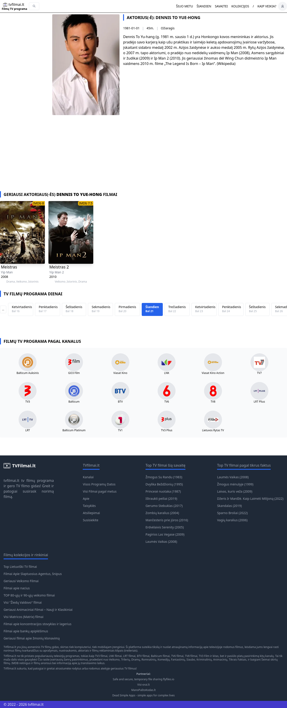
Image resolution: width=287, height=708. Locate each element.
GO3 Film (74, 373)
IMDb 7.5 (85, 203)
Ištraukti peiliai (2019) (161, 498)
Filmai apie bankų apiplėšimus (26, 631)
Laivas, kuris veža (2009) (234, 491)
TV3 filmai (101, 656)
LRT (27, 430)
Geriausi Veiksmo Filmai (21, 581)
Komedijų (164, 659)
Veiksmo (21, 281)
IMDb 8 (38, 203)
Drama (10, 281)
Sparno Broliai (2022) (232, 513)
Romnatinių (148, 659)
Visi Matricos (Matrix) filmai (23, 617)
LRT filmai (129, 656)
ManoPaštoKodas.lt (143, 690)
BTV (120, 401)
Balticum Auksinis (28, 373)
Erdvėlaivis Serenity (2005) (165, 527)
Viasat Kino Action (213, 373)
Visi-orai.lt (143, 685)
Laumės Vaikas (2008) (161, 541)
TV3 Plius (166, 430)
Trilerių (125, 659)
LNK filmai (115, 656)
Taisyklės (89, 506)
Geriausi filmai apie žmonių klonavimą (32, 638)
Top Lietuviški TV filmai (20, 566)
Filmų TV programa (14, 9)
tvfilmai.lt (11, 480)
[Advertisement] (143, 157)
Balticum (73, 401)
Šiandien (204, 6)
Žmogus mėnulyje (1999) (235, 484)
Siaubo (191, 659)
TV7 (259, 373)
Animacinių (220, 659)
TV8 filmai (191, 656)
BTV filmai (143, 656)
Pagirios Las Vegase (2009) (165, 534)
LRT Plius (259, 401)
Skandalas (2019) (229, 506)
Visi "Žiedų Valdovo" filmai (23, 602)
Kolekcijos (240, 6)
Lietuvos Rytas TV (213, 430)
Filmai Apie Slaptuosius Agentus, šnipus (33, 574)
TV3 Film (204, 656)
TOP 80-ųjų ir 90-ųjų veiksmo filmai (29, 595)
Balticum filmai (160, 656)
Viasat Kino (120, 373)
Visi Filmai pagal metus (99, 491)
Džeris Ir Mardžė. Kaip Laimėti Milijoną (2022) (250, 498)
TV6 (166, 401)
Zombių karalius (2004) (162, 513)
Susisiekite (90, 520)
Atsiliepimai (91, 513)
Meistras (9, 267)
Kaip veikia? (266, 6)
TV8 (213, 401)
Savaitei (221, 6)
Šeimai (265, 659)
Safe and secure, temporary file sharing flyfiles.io (143, 679)
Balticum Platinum (73, 430)
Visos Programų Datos (99, 484)
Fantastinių (178, 659)
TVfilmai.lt (10, 647)
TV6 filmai (177, 656)
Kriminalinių (204, 659)
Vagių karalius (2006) (232, 520)
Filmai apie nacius (17, 588)
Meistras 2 (59, 267)
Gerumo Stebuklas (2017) (164, 506)
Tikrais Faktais (237, 659)
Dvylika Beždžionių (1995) (164, 484)
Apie (86, 498)
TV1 (120, 430)
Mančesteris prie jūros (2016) (167, 520)
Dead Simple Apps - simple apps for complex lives (143, 695)
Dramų (135, 659)
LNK (166, 373)
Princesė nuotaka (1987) (163, 491)
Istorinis (33, 281)
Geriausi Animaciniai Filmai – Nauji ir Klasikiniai (38, 609)
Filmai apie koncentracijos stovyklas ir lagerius (38, 624)
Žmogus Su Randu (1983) (164, 477)
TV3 (27, 401)
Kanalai (88, 477)
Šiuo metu (184, 6)
